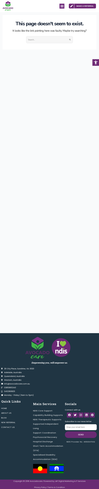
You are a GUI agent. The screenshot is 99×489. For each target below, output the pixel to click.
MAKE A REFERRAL (85, 6)
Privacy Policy (40, 487)
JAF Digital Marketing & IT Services (70, 481)
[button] (95, 62)
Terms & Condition (56, 487)
